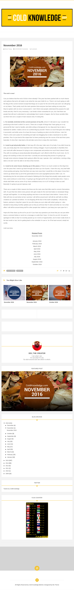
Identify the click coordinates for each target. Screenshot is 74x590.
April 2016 (37, 249)
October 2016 (37, 264)
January (9, 457)
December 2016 (9, 302)
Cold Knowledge (34, 585)
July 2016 (37, 256)
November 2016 (32, 302)
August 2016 (37, 259)
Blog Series (11, 270)
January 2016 (37, 241)
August (9, 439)
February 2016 (37, 243)
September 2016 (37, 262)
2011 (7, 468)
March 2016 (37, 246)
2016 (7, 423)
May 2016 (37, 251)
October (9, 433)
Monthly (19, 270)
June (8, 444)
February (10, 454)
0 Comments (24, 49)
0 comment (33, 49)
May (8, 446)
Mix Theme (55, 585)
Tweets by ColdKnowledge (11, 489)
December (10, 425)
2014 (7, 463)
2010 (7, 471)
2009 (7, 473)
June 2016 (37, 254)
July (8, 441)
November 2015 (37, 236)
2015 (7, 460)
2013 (7, 465)
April (8, 449)
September (10, 436)
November (10, 428)
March (9, 452)
